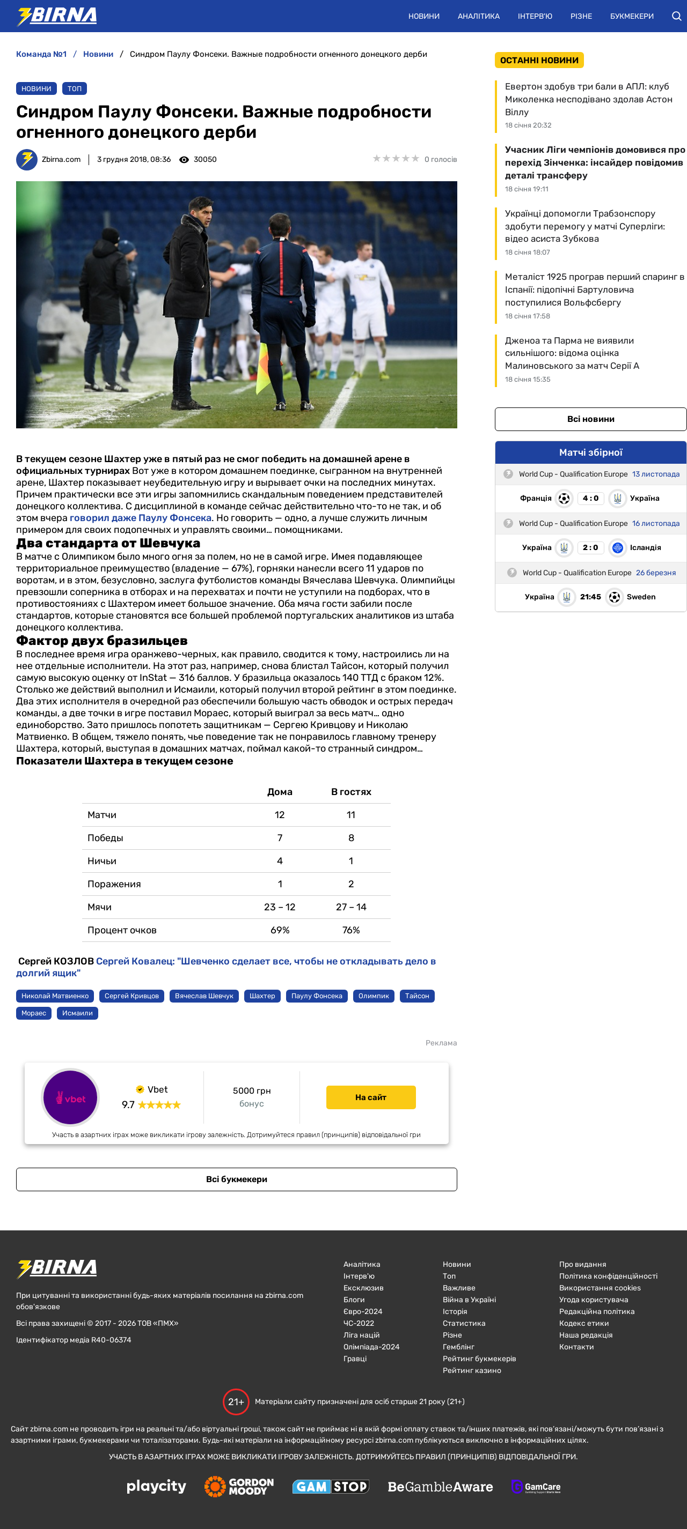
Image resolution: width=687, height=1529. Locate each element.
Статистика (464, 1323)
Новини (424, 16)
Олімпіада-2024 (372, 1347)
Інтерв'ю (535, 16)
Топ (75, 89)
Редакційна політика (597, 1311)
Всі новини (591, 419)
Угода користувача (593, 1299)
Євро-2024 (363, 1311)
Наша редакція (586, 1335)
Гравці (355, 1358)
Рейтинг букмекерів (479, 1358)
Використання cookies (600, 1288)
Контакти (576, 1347)
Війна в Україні (469, 1299)
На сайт (370, 1097)
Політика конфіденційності (608, 1276)
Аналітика (479, 16)
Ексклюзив (364, 1288)
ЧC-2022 (359, 1323)
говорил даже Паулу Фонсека (140, 518)
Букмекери (632, 16)
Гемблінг (458, 1347)
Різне (581, 16)
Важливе (459, 1288)
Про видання (582, 1264)
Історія (455, 1311)
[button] (677, 16)
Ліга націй (362, 1335)
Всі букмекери (236, 1179)
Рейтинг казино (472, 1370)
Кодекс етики (584, 1323)
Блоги (354, 1299)
